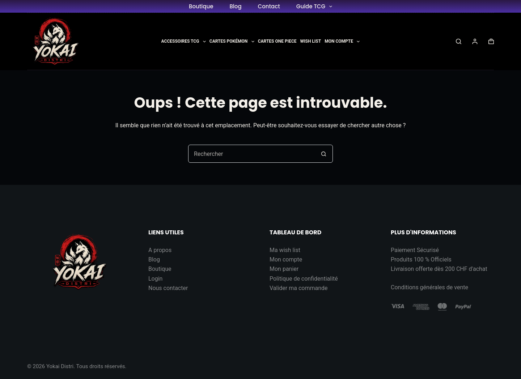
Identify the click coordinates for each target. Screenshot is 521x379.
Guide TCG (315, 6)
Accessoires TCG (183, 41)
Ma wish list (285, 250)
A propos (159, 250)
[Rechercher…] (251, 154)
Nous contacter (168, 288)
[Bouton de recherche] (323, 154)
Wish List (310, 41)
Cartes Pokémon (231, 41)
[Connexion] (475, 41)
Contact (269, 6)
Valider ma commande (299, 288)
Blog (235, 6)
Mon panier (284, 268)
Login (155, 278)
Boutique (201, 6)
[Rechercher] (458, 41)
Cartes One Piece (277, 41)
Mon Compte (342, 41)
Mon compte (286, 259)
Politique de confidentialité (304, 278)
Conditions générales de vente (429, 287)
